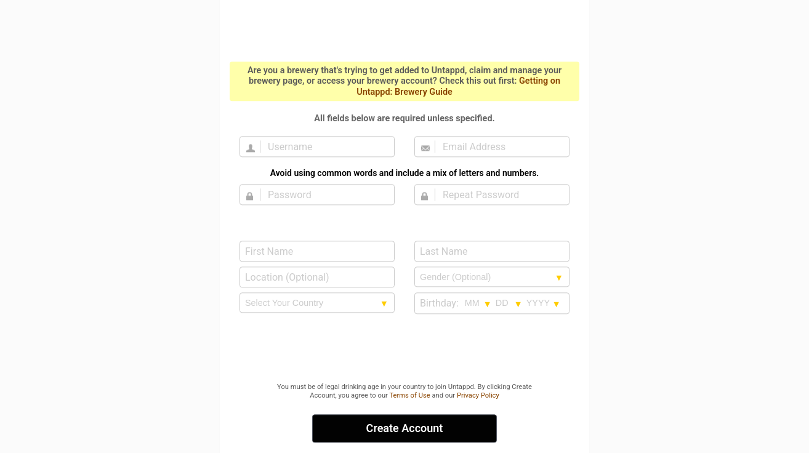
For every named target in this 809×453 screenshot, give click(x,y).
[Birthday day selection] (509, 303)
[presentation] (404, 349)
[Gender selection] (492, 277)
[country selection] (317, 303)
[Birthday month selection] (478, 303)
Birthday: (439, 303)
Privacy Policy (478, 395)
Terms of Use (409, 395)
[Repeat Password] (499, 194)
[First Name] (317, 251)
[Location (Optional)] (317, 277)
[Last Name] (492, 251)
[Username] (324, 146)
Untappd (404, 29)
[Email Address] (499, 146)
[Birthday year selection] (543, 303)
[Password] (324, 194)
